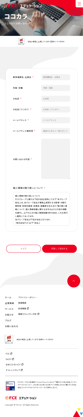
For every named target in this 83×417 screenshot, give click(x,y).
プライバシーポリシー (27, 299)
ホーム (8, 297)
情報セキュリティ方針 (27, 316)
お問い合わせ (11, 326)
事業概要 (22, 305)
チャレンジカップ (13, 372)
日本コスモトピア (13, 367)
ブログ (8, 320)
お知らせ (9, 314)
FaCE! (8, 361)
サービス (9, 308)
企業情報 (9, 303)
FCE (8, 356)
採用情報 (22, 310)
